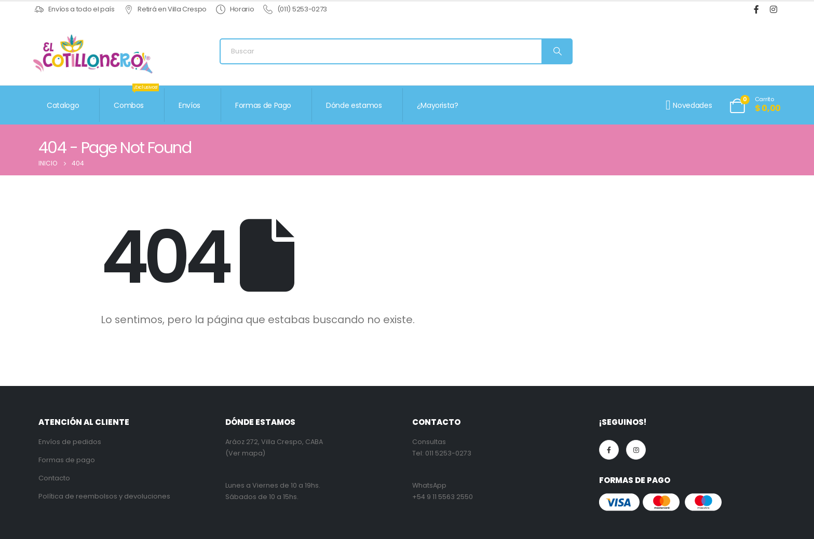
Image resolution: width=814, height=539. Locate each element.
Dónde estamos (354, 105)
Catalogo (63, 105)
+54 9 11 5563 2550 (442, 496)
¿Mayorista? (437, 105)
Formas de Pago (263, 105)
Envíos (189, 105)
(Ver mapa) (245, 453)
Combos (136, 99)
